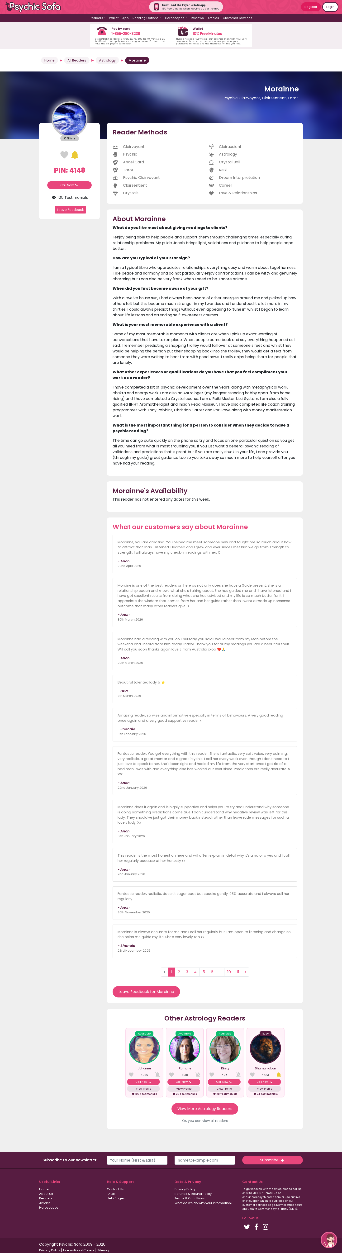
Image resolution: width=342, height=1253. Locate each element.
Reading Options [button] (146, 18)
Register (310, 7)
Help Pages (116, 1198)
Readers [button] (96, 18)
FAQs (111, 1194)
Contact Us (115, 1189)
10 (229, 972)
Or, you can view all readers (205, 1120)
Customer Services (237, 18)
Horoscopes (48, 1208)
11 (238, 972)
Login (330, 7)
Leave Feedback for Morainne (146, 991)
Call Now (69, 185)
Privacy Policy (185, 1189)
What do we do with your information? (204, 1203)
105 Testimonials (69, 197)
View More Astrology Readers (204, 1108)
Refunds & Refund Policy (193, 1194)
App (125, 18)
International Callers (78, 1250)
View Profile (143, 1089)
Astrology (107, 60)
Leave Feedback (70, 209)
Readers (45, 1198)
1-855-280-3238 (125, 33)
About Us (46, 1194)
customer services (254, 1205)
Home (49, 60)
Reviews (197, 18)
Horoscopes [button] (175, 18)
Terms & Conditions (190, 1198)
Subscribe (272, 1160)
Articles (213, 18)
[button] (329, 1240)
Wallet (114, 18)
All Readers (76, 60)
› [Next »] (245, 972)
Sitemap (103, 1250)
